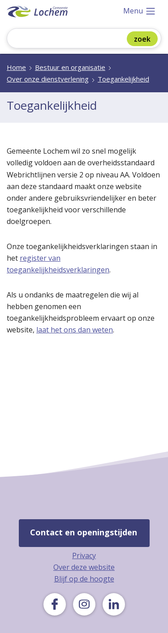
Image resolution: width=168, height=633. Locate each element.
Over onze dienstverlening (48, 78)
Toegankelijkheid (123, 78)
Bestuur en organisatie (70, 67)
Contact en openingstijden (83, 532)
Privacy (84, 555)
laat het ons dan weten (74, 330)
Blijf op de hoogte (84, 579)
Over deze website (84, 567)
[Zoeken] (73, 39)
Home (16, 67)
